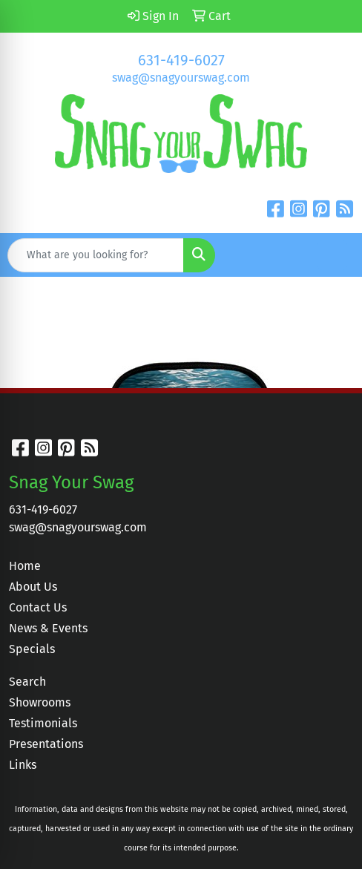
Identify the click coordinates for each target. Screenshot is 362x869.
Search (27, 682)
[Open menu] (332, 255)
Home (25, 566)
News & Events (48, 628)
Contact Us (38, 607)
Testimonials (43, 723)
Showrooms (39, 702)
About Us (33, 587)
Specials (32, 649)
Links (22, 765)
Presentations (46, 744)
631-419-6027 (181, 60)
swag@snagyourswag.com (181, 77)
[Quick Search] (95, 255)
